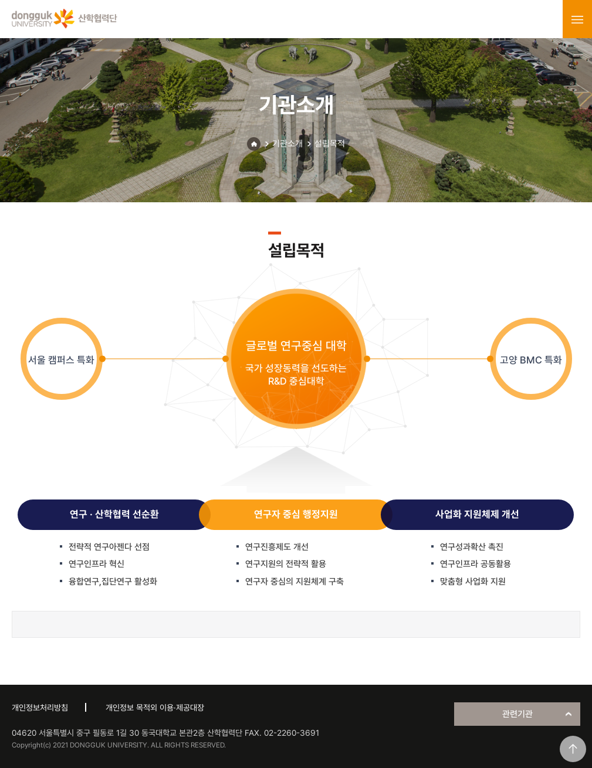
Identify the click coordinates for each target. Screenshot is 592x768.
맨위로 (573, 749)
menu (577, 19)
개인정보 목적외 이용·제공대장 (155, 707)
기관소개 (287, 143)
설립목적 (329, 143)
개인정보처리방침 (40, 707)
